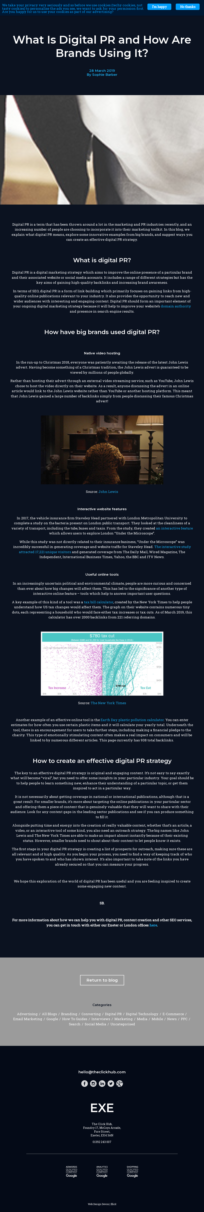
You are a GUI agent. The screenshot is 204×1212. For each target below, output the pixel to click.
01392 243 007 (102, 1142)
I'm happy (159, 7)
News (172, 1019)
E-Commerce (173, 1014)
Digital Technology (142, 1014)
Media (142, 1019)
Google (52, 1019)
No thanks (187, 7)
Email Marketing (27, 1019)
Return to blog (102, 980)
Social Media (95, 1024)
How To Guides (74, 1019)
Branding (69, 1014)
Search (74, 1024)
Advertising (27, 1014)
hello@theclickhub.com (102, 1072)
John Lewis (108, 491)
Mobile (157, 1019)
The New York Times (108, 703)
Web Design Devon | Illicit (102, 1204)
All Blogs (49, 1014)
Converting (91, 1014)
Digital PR (113, 1014)
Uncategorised (122, 1024)
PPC (184, 1019)
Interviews (100, 1019)
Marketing (123, 1019)
